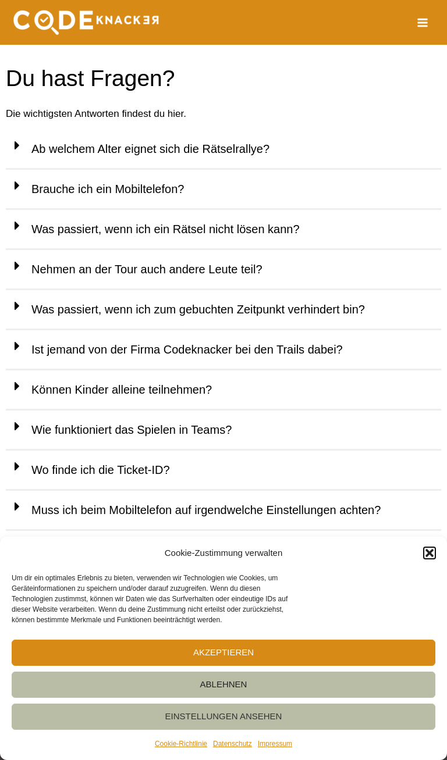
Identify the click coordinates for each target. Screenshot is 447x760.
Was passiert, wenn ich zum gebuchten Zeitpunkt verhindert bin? (198, 309)
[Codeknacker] (85, 22)
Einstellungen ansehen (223, 716)
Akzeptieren (223, 652)
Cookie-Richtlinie (181, 744)
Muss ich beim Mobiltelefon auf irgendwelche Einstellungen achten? (206, 510)
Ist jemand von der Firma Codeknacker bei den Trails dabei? (187, 349)
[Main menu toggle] (422, 22)
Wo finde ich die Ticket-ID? (100, 469)
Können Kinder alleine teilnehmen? (121, 389)
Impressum (275, 744)
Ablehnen (223, 684)
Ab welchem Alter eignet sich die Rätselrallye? (150, 148)
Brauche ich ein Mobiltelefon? (107, 189)
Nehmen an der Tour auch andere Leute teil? (146, 269)
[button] (429, 553)
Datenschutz (232, 744)
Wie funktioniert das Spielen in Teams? (131, 429)
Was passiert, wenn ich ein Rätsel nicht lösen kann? (165, 229)
